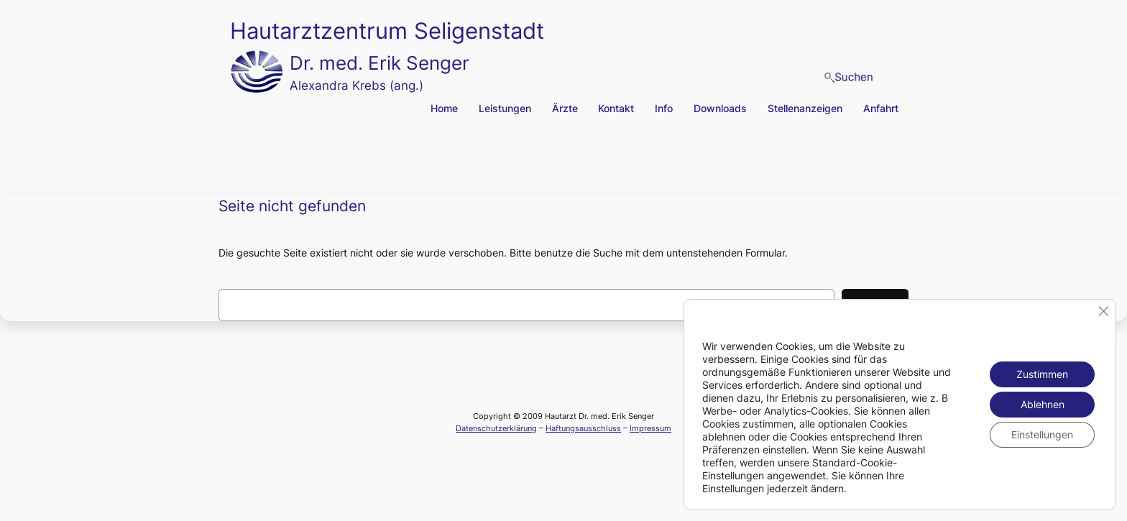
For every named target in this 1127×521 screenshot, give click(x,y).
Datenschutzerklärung (496, 428)
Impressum (650, 428)
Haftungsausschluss (583, 428)
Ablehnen (1042, 404)
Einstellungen (1042, 434)
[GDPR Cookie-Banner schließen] (1103, 311)
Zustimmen (1042, 374)
